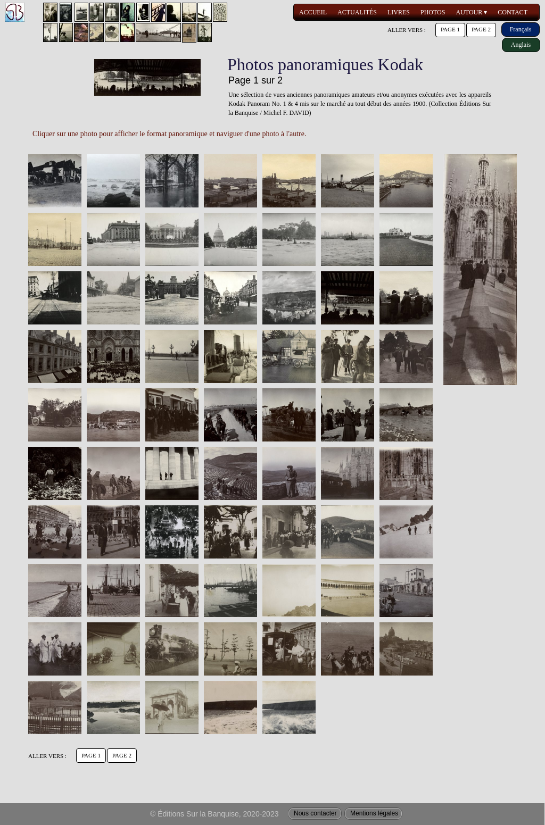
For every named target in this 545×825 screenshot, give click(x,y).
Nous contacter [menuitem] (315, 813)
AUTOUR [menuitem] (471, 12)
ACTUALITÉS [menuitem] (357, 12)
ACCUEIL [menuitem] (313, 12)
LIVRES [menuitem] (398, 12)
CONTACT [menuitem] (512, 12)
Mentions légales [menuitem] (374, 813)
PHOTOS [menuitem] (432, 12)
